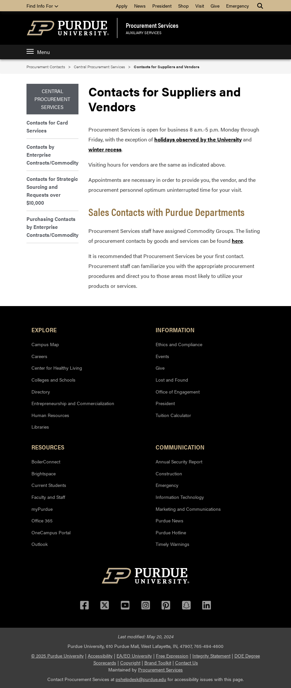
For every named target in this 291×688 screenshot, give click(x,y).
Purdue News (169, 520)
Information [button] (175, 329)
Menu (38, 52)
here (237, 240)
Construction (169, 473)
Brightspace (43, 473)
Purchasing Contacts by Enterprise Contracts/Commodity (52, 226)
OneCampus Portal (51, 532)
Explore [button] (44, 329)
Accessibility (100, 655)
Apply (121, 5)
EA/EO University (134, 655)
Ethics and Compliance (179, 344)
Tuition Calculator (173, 415)
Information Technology (180, 497)
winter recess (104, 149)
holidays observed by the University (198, 139)
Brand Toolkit (157, 662)
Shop (183, 5)
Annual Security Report (179, 461)
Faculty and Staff (48, 497)
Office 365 (42, 520)
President (161, 5)
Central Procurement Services (99, 67)
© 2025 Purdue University (57, 655)
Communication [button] (180, 447)
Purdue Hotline (171, 532)
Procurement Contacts (45, 67)
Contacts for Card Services (47, 126)
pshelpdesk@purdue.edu (141, 679)
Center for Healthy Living (56, 367)
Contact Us (186, 662)
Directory (40, 391)
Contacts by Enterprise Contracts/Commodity (52, 154)
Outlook (39, 544)
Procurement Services (152, 25)
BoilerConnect (45, 461)
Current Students (48, 485)
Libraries (40, 426)
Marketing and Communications (188, 508)
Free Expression (172, 655)
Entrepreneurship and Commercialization (72, 403)
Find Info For (42, 5)
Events (162, 356)
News (140, 5)
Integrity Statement (211, 655)
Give (215, 5)
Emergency (237, 5)
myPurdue (42, 508)
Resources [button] (47, 447)
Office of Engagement (178, 391)
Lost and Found (172, 379)
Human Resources (50, 415)
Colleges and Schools (53, 379)
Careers (39, 356)
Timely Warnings (172, 544)
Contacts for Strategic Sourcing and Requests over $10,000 (52, 190)
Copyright (130, 662)
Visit (199, 5)
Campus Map (45, 344)
